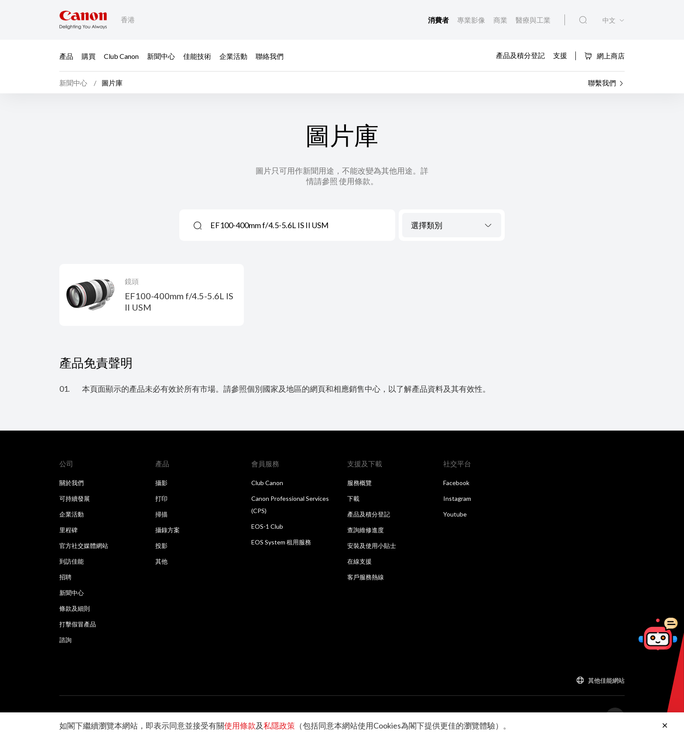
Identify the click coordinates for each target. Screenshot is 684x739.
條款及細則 (74, 608)
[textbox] (451, 225)
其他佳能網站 (606, 680)
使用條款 (240, 726)
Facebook (456, 483)
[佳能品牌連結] (83, 19)
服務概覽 (359, 483)
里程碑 (68, 530)
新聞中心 (161, 56)
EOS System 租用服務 (281, 542)
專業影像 (471, 20)
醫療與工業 (533, 20)
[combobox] (451, 225)
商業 (501, 20)
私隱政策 (279, 726)
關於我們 (71, 483)
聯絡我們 (270, 56)
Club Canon (121, 56)
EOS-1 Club (267, 526)
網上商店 (604, 55)
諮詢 (65, 640)
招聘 (65, 577)
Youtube (455, 514)
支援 (560, 55)
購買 (89, 56)
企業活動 (233, 56)
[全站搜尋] (583, 20)
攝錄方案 (167, 530)
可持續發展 (74, 499)
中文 (609, 20)
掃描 (161, 514)
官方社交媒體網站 (83, 546)
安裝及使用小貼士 (371, 546)
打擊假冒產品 (77, 624)
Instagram (457, 499)
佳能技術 (197, 56)
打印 (161, 499)
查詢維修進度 (365, 530)
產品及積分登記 (520, 55)
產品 (66, 56)
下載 (353, 499)
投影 (161, 546)
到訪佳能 (71, 561)
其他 (161, 561)
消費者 (439, 20)
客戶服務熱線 (365, 577)
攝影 (161, 483)
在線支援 (359, 561)
